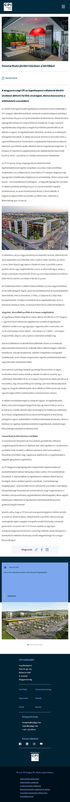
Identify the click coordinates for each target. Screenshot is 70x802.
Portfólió (23, 689)
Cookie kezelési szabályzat (30, 786)
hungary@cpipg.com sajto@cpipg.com (31, 724)
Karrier (38, 707)
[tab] (29, 644)
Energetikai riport (27, 796)
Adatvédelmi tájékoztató (29, 779)
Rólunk (38, 698)
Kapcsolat (23, 698)
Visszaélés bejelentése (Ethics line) (33, 793)
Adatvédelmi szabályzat (29, 782)
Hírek (21, 707)
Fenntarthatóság (43, 689)
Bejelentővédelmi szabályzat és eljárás (35, 789)
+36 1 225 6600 (29, 729)
